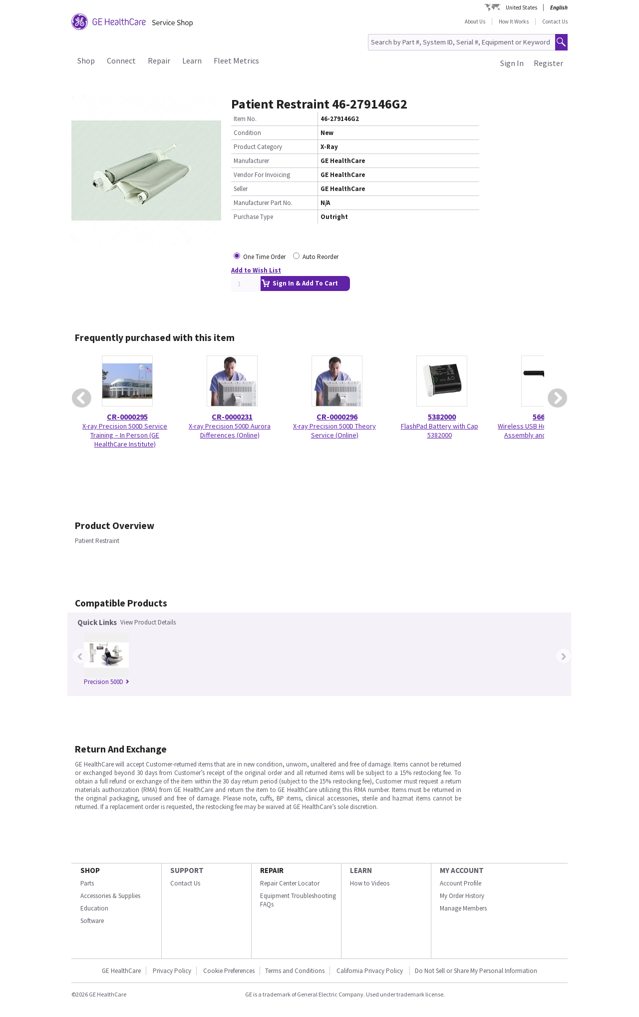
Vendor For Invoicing (262, 174)
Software (92, 920)
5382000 (442, 417)
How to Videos (369, 883)
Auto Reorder (320, 256)
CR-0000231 (232, 417)
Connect (121, 61)
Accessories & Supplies (110, 896)
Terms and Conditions (294, 970)
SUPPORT (187, 870)
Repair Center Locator (290, 883)
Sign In (512, 63)
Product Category (258, 146)
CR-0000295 (127, 417)
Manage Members (463, 908)
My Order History (462, 896)
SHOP (90, 870)
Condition (247, 132)
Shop (86, 61)
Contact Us (555, 21)
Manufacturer (251, 160)
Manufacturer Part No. (263, 202)
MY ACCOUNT (462, 870)
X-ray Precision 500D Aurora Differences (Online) (230, 431)
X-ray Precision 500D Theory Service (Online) (334, 431)
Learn (192, 61)
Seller (241, 188)
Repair (159, 61)
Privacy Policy (172, 970)
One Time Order (264, 256)
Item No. (245, 118)
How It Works (514, 21)
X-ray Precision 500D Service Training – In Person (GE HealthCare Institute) (124, 435)
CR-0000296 (337, 417)
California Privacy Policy (370, 970)
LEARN (361, 870)
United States (521, 7)
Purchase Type (253, 216)
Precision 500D (106, 682)
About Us (475, 21)
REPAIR (272, 870)
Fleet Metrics (236, 61)
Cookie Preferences (229, 970)
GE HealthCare (121, 970)
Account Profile (460, 883)
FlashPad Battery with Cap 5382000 (439, 431)
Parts (87, 883)
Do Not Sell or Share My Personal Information (476, 970)
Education (94, 908)
